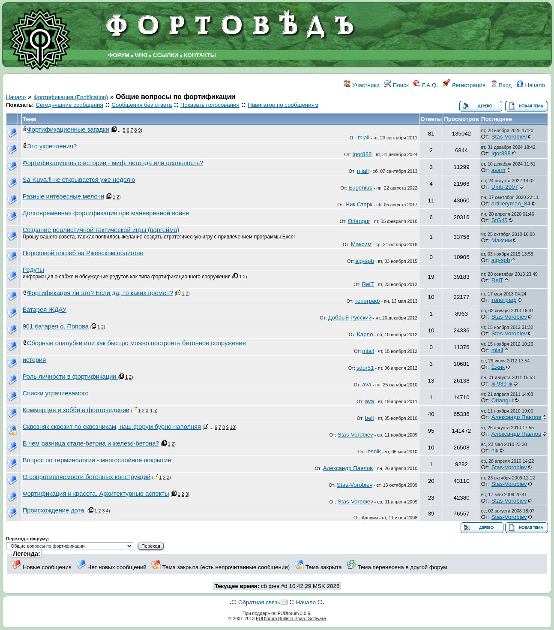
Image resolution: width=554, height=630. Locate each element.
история (34, 359)
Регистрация (464, 85)
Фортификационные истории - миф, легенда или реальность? (113, 163)
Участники (361, 85)
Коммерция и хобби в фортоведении (76, 410)
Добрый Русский (350, 317)
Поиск (396, 85)
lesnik (373, 451)
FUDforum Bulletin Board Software (291, 618)
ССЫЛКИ (165, 55)
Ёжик (498, 367)
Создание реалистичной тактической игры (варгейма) (101, 229)
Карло (365, 334)
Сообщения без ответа (141, 105)
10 (232, 427)
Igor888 (361, 154)
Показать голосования (210, 105)
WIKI (141, 55)
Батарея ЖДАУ (44, 309)
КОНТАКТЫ (200, 55)
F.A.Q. (425, 85)
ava (366, 384)
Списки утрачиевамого (56, 393)
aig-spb (364, 261)
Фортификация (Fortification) (70, 97)
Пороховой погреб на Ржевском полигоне (83, 253)
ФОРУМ (118, 55)
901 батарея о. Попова (56, 326)
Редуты (33, 269)
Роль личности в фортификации (70, 376)
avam (498, 170)
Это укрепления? (52, 146)
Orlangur (359, 221)
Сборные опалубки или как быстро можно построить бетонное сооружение (136, 343)
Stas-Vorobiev (509, 136)
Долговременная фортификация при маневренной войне (106, 213)
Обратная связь (259, 602)
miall (363, 137)
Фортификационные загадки (68, 129)
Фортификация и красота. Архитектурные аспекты (96, 493)
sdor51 (365, 368)
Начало (531, 85)
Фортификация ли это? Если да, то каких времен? (100, 292)
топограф (367, 301)
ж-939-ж (501, 383)
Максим (361, 244)
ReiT (368, 284)
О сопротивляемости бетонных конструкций (87, 476)
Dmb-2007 (504, 187)
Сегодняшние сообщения (69, 105)
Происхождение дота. (54, 510)
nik (495, 450)
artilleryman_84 (510, 203)
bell (369, 418)
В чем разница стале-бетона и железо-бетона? (91, 443)
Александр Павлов (516, 417)
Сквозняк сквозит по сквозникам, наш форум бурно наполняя (112, 426)
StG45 (499, 220)
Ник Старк (358, 204)
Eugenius (360, 187)
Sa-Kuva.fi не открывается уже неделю (79, 179)
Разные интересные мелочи (63, 196)
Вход (501, 85)
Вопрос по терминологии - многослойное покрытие (97, 460)
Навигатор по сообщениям (283, 105)
